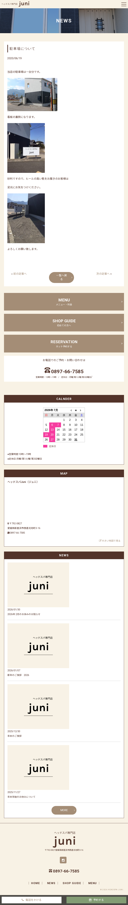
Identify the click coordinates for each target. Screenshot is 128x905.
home (35, 883)
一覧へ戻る (61, 277)
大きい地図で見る (109, 540)
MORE (64, 810)
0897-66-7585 (67, 371)
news (51, 883)
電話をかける (34, 900)
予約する (98, 900)
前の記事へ (20, 273)
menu (64, 302)
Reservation (64, 344)
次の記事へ (103, 273)
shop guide (64, 323)
